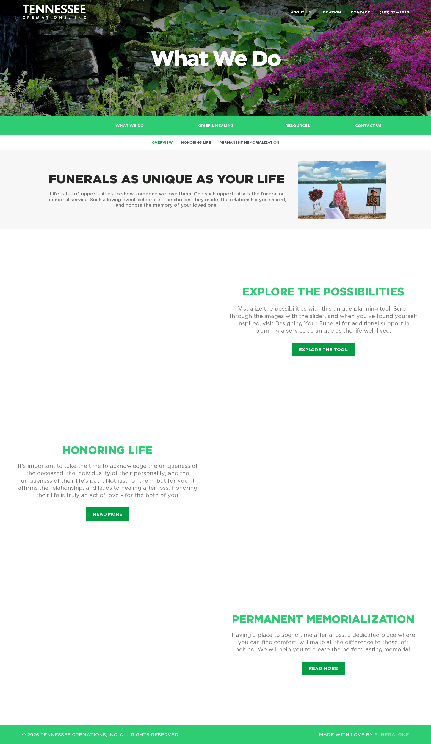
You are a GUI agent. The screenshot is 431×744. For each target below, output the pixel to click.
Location (331, 12)
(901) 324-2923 (394, 12)
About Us (301, 12)
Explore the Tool (323, 349)
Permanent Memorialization (249, 142)
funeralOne (391, 734)
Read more (111, 511)
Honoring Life (196, 142)
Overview (162, 142)
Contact (360, 12)
